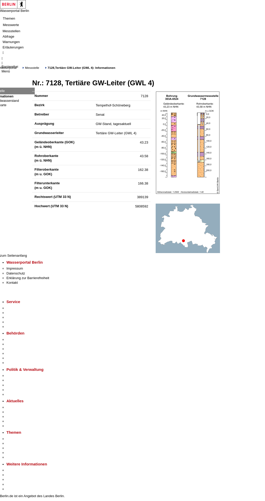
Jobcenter (13, 358)
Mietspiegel (14, 453)
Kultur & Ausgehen (20, 470)
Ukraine (12, 421)
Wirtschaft (13, 479)
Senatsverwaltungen (21, 344)
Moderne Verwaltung (21, 448)
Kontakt (12, 283)
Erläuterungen (13, 47)
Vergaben (13, 394)
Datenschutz (15, 273)
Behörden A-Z (16, 339)
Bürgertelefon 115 (19, 317)
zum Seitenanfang (13, 255)
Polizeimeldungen (19, 412)
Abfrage (8, 36)
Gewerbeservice (18, 327)
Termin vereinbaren (20, 313)
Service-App (15, 308)
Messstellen (11, 31)
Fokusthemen (16, 439)
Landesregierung (19, 376)
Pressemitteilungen (20, 407)
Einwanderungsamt (20, 363)
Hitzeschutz (15, 426)
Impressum (14, 268)
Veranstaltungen (18, 417)
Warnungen (11, 42)
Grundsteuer (15, 457)
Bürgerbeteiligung (19, 385)
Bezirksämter (16, 349)
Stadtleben (14, 484)
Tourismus (14, 475)
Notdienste (14, 322)
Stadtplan (13, 489)
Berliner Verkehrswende (24, 443)
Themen (9, 18)
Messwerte (11, 25)
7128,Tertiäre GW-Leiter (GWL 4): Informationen (81, 67)
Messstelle (32, 67)
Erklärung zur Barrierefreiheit (27, 278)
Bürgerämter (15, 353)
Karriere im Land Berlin (23, 380)
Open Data (14, 390)
